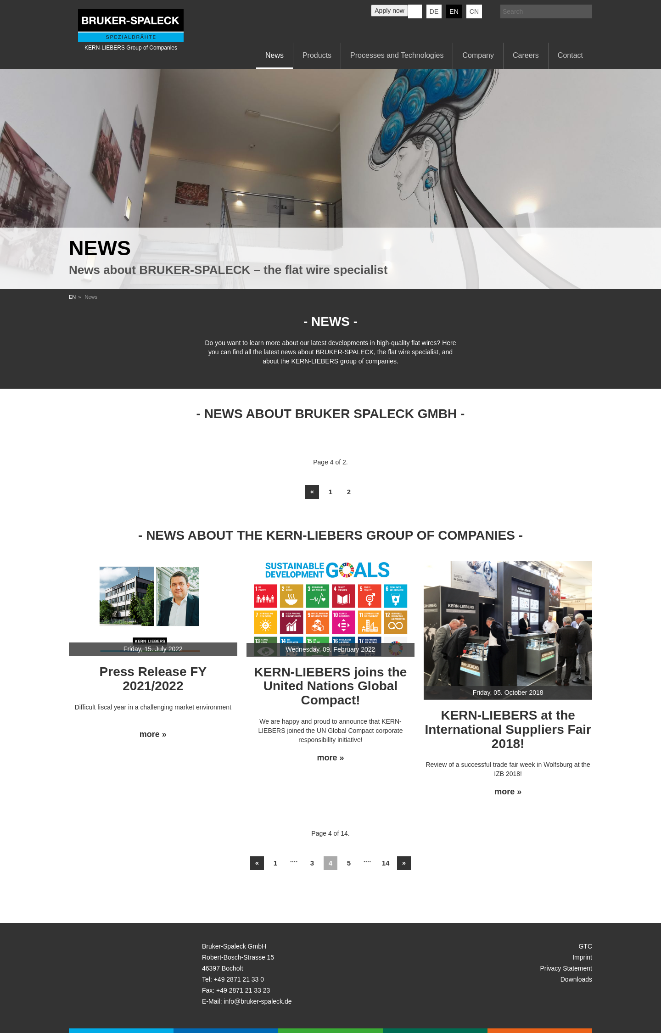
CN (474, 11)
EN (72, 297)
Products (316, 55)
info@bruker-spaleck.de (257, 1001)
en (453, 11)
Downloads (576, 979)
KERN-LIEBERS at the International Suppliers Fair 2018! (508, 729)
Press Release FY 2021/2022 (153, 678)
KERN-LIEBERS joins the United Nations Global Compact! (330, 686)
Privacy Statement (566, 968)
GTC (585, 946)
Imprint (582, 957)
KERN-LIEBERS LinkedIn (415, 11)
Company (477, 55)
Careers (526, 55)
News (274, 55)
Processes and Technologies (396, 55)
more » (153, 734)
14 (386, 863)
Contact (570, 55)
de (434, 11)
